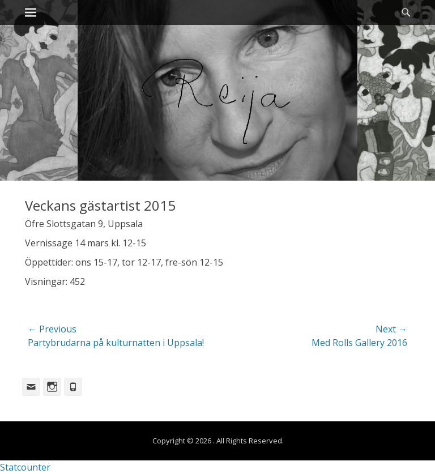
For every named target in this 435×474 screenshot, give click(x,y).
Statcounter (25, 467)
